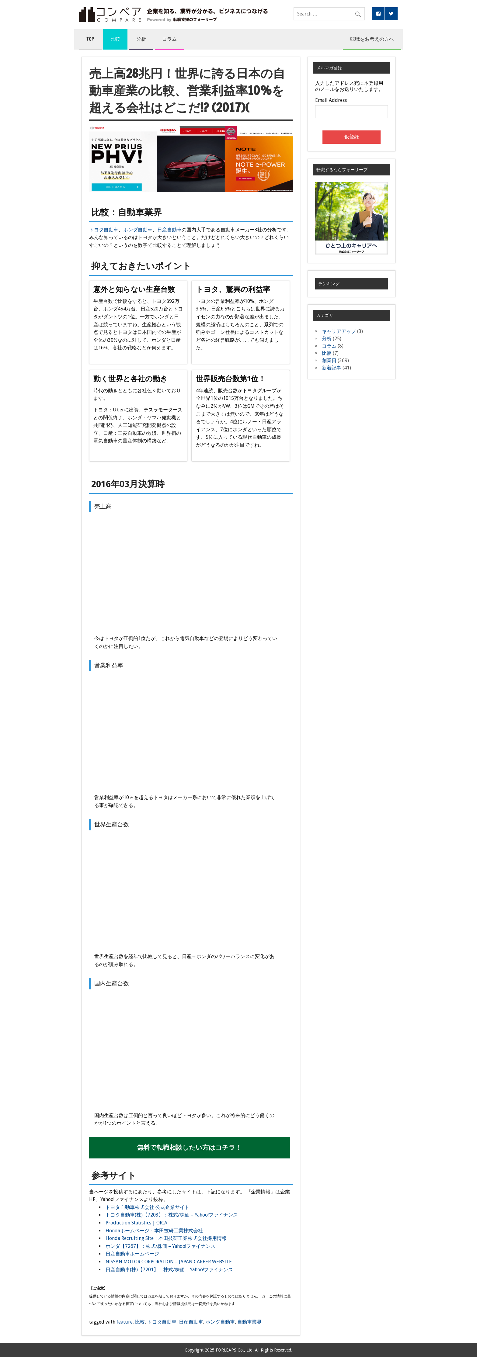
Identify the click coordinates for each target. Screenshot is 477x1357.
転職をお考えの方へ (372, 39)
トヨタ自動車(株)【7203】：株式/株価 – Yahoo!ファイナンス (172, 1215)
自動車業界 (249, 1322)
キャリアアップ (339, 331)
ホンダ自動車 (137, 230)
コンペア (173, 14)
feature (125, 1322)
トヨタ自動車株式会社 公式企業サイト (148, 1207)
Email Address (331, 100)
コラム (169, 39)
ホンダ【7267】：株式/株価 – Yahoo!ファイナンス (160, 1246)
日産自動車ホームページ (132, 1254)
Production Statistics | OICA (136, 1223)
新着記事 (331, 368)
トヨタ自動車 (103, 230)
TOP (90, 39)
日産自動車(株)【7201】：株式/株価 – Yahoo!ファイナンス (169, 1269)
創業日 (329, 360)
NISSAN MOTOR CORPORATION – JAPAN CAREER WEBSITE (169, 1262)
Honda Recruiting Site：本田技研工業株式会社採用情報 (166, 1238)
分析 (141, 39)
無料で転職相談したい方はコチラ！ (189, 1147)
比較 (115, 39)
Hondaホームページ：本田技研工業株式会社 (154, 1231)
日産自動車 (169, 230)
